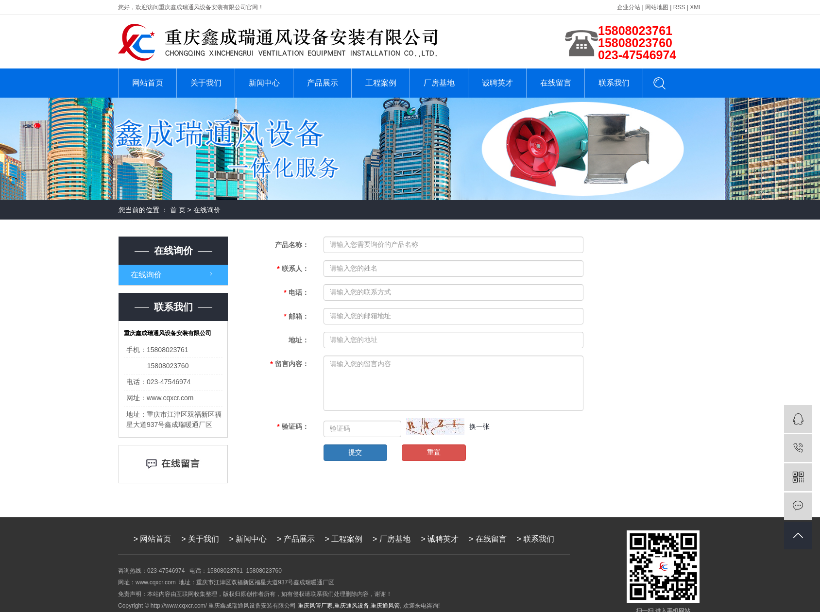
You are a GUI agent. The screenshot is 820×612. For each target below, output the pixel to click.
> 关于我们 (200, 539)
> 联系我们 (536, 539)
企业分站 (628, 7)
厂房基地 (439, 83)
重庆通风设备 (351, 605)
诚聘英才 (497, 83)
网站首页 (147, 83)
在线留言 (555, 83)
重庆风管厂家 (315, 605)
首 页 (178, 210)
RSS (679, 7)
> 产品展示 (296, 539)
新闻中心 (264, 83)
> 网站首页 (152, 539)
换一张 (479, 426)
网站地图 (656, 7)
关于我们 (206, 83)
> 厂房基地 (392, 539)
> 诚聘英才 (440, 539)
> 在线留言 (488, 539)
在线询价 (146, 275)
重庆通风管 (385, 605)
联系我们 (614, 83)
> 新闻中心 (248, 539)
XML (696, 7)
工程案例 (380, 83)
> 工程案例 (344, 539)
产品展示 (322, 83)
